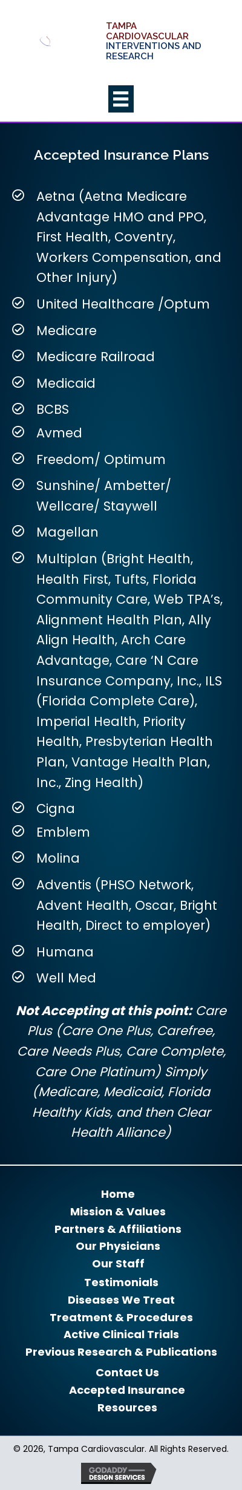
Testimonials (121, 1282)
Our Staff (118, 1263)
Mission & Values (118, 1211)
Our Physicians (118, 1246)
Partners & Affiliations (118, 1229)
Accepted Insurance (127, 1390)
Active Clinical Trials (121, 1334)
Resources (127, 1407)
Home (118, 1194)
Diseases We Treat (121, 1300)
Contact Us (127, 1372)
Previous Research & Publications (121, 1352)
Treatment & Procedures (121, 1317)
